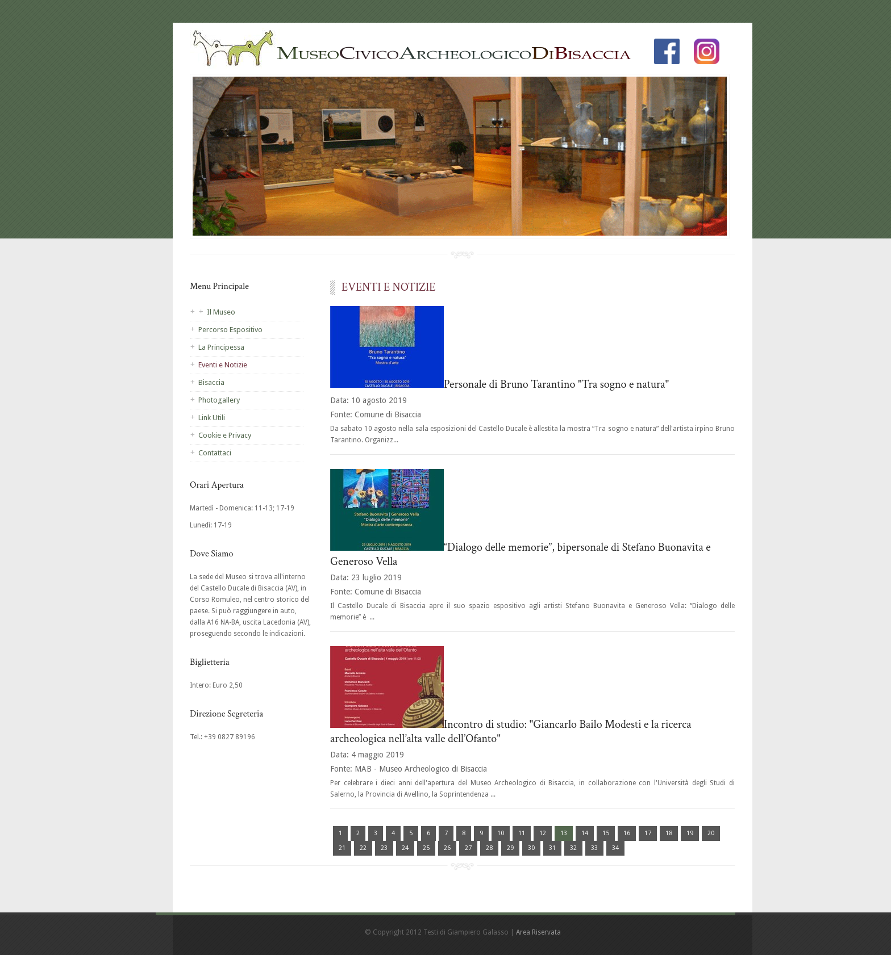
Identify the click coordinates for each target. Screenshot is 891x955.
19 (689, 833)
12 (542, 833)
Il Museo (221, 312)
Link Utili (211, 417)
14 (584, 833)
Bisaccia (211, 382)
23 (384, 848)
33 (594, 848)
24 (405, 848)
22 (363, 848)
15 (605, 833)
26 (447, 848)
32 (573, 848)
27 (468, 848)
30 (531, 848)
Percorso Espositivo (230, 329)
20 (710, 833)
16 (626, 833)
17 (647, 833)
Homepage (417, 51)
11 (521, 833)
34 (615, 848)
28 (489, 848)
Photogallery (219, 400)
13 (563, 833)
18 (668, 833)
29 (510, 848)
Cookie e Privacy (224, 435)
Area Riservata (538, 932)
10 (500, 833)
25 (426, 848)
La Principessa (221, 347)
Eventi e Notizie (222, 365)
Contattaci (214, 453)
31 (552, 848)
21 (342, 848)
